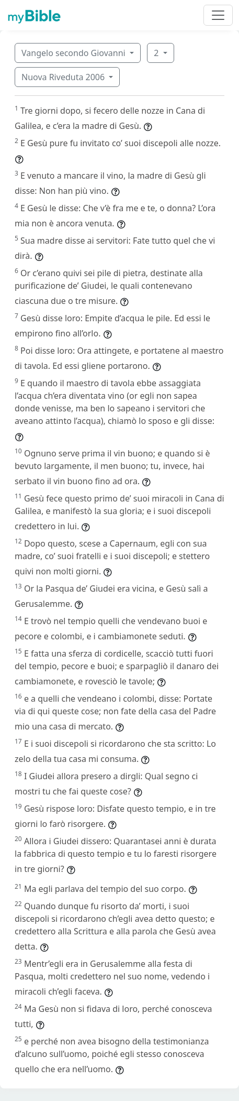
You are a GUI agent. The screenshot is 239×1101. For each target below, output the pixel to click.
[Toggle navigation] (218, 15)
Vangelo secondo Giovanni (74, 53)
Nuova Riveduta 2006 (64, 77)
